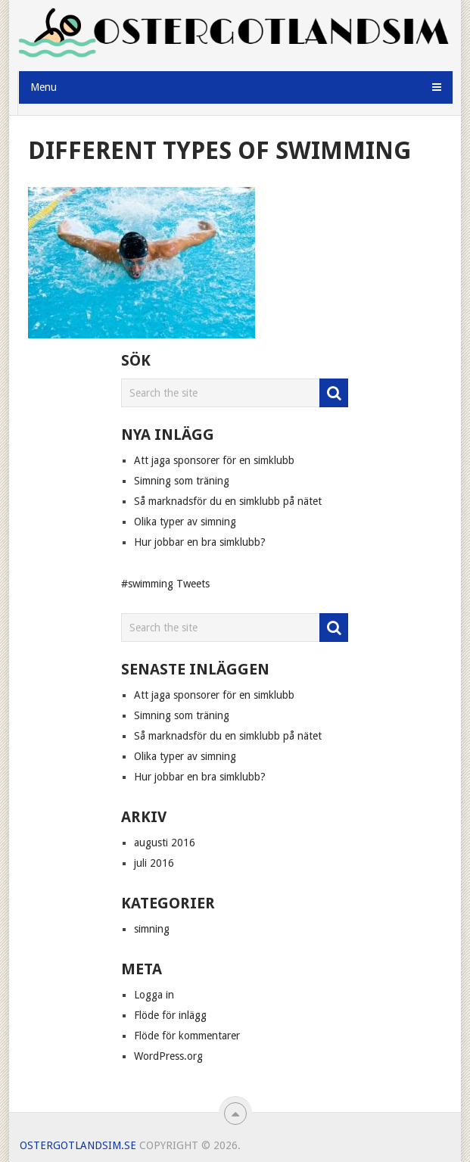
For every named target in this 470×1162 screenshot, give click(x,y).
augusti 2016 (164, 842)
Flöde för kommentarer (187, 1036)
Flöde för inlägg (170, 1015)
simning (152, 929)
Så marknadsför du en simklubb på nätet (228, 501)
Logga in (154, 995)
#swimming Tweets (165, 584)
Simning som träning (181, 481)
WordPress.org (168, 1056)
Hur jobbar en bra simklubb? (200, 542)
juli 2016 (154, 863)
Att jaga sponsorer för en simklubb (214, 460)
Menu (43, 87)
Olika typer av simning (185, 522)
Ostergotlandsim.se (78, 1145)
